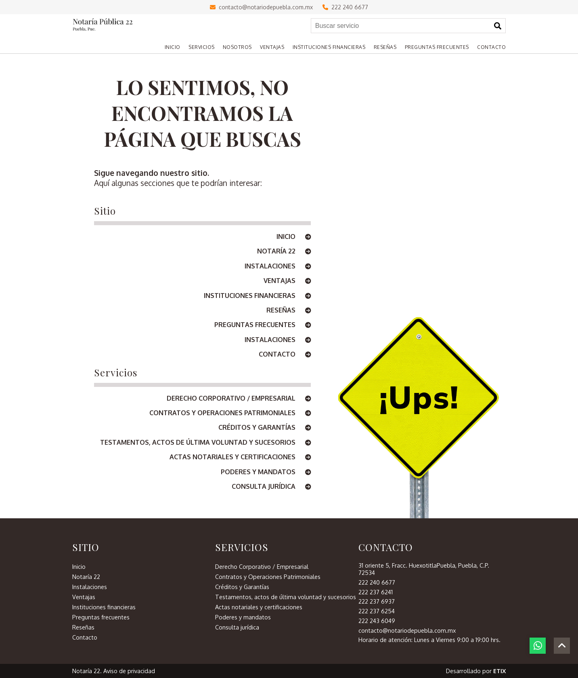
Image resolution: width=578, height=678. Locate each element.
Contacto (285, 354)
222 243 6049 (376, 620)
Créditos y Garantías (264, 427)
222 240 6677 (345, 7)
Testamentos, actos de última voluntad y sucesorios (205, 442)
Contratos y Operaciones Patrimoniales (230, 413)
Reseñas (288, 310)
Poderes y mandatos (266, 472)
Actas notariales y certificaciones (240, 457)
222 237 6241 (375, 592)
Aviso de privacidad (129, 670)
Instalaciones (278, 266)
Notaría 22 (284, 251)
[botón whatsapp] (538, 646)
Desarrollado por (476, 670)
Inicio (293, 237)
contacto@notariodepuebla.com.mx (261, 7)
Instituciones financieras (257, 296)
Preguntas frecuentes (262, 325)
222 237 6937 (376, 601)
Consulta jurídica (271, 486)
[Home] (168, 47)
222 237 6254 (376, 611)
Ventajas (287, 281)
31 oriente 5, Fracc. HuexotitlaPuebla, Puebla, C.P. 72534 (423, 569)
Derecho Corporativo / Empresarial (239, 398)
